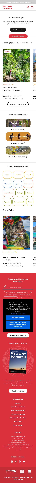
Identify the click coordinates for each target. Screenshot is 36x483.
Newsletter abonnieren (18, 335)
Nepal (29, 175)
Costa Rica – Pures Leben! (12, 90)
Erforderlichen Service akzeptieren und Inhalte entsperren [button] (18, 324)
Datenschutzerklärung (10, 296)
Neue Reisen (26, 43)
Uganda (17, 184)
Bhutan (18, 175)
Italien (29, 193)
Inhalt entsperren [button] (18, 317)
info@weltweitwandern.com (18, 442)
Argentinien (8, 193)
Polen (30, 202)
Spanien (7, 202)
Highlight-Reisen (11, 43)
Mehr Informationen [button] (18, 314)
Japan (7, 175)
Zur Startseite (18, 30)
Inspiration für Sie (18, 36)
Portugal (20, 193)
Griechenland (19, 202)
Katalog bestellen (18, 391)
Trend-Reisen (9, 210)
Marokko (7, 184)
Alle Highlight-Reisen (18, 104)
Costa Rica (6, 84)
